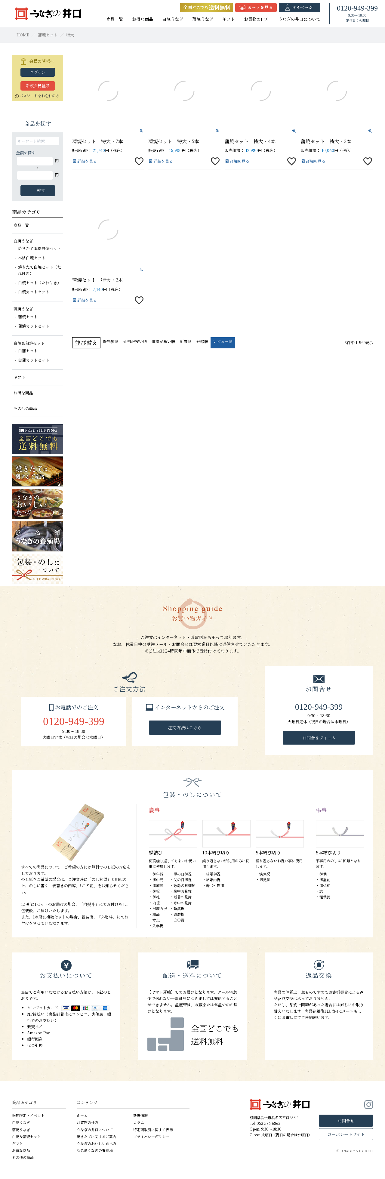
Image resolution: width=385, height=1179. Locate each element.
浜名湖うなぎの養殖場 (95, 1150)
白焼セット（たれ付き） (39, 282)
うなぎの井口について (299, 19)
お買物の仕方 (256, 19)
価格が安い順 (135, 341)
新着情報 (140, 1115)
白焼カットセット (33, 292)
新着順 (186, 341)
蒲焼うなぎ (202, 19)
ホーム (82, 1115)
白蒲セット (28, 350)
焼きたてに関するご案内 (96, 1136)
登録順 (202, 341)
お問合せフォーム (319, 738)
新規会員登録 (37, 85)
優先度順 (111, 341)
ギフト (228, 19)
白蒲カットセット (33, 360)
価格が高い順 (163, 341)
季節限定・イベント (28, 1115)
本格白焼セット (31, 258)
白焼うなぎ (172, 19)
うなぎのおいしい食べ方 (96, 1143)
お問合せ (345, 1121)
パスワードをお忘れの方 (37, 95)
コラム (138, 1122)
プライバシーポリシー (151, 1136)
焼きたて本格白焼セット (39, 248)
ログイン (37, 72)
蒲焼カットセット (33, 326)
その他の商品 (25, 408)
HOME (23, 35)
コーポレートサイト (346, 1134)
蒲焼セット (47, 35)
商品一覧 (114, 19)
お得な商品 (142, 19)
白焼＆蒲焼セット (29, 343)
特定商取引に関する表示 (153, 1129)
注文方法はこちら (185, 727)
